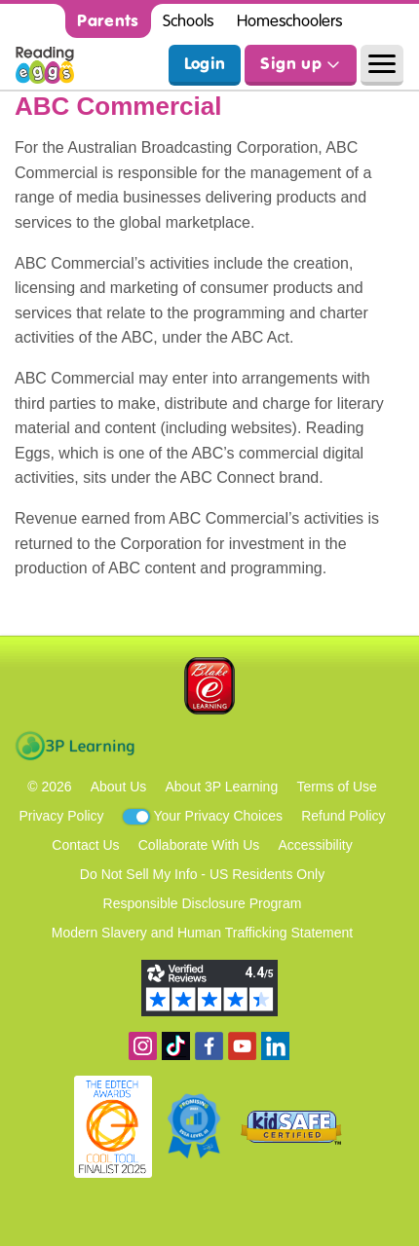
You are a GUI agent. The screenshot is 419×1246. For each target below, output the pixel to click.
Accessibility (315, 845)
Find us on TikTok (176, 1046)
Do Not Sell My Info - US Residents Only (202, 874)
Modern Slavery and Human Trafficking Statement (202, 932)
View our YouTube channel (242, 1046)
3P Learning (74, 745)
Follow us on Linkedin (275, 1046)
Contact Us (85, 845)
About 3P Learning (221, 786)
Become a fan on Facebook (209, 1046)
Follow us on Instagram (143, 1046)
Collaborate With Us (199, 845)
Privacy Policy (61, 816)
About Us (119, 786)
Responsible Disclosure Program (202, 903)
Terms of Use (336, 786)
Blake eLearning (209, 685)
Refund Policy (343, 816)
